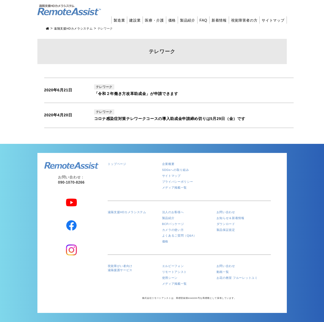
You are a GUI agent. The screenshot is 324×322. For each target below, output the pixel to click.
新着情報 (219, 20)
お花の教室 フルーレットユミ (237, 278)
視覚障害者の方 (244, 20)
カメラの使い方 (173, 230)
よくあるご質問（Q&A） (179, 235)
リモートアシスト (174, 272)
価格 (172, 20)
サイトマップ (273, 20)
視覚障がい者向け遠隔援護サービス (120, 268)
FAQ (203, 20)
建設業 (135, 20)
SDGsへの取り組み (175, 170)
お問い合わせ (226, 212)
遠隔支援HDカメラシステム (127, 212)
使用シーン (170, 278)
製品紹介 (187, 20)
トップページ (117, 164)
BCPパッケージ (173, 224)
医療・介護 (154, 20)
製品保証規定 (226, 230)
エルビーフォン (173, 266)
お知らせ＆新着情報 (230, 218)
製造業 (119, 20)
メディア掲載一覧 (174, 187)
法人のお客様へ (173, 212)
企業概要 (168, 164)
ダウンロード (226, 224)
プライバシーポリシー (177, 181)
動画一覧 (223, 272)
